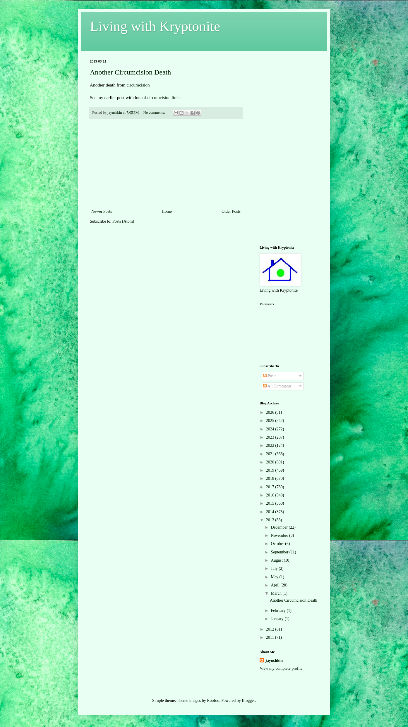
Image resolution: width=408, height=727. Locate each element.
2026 (270, 412)
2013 (270, 520)
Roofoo (213, 700)
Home (167, 211)
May (275, 577)
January (277, 619)
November (280, 535)
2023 (270, 437)
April (275, 585)
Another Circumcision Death (130, 72)
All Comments (277, 386)
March (276, 593)
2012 (270, 629)
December (280, 527)
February (279, 610)
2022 (270, 445)
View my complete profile (281, 668)
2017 (270, 487)
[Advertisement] (166, 163)
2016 (270, 495)
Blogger (248, 700)
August (277, 560)
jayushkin (274, 660)
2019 (270, 470)
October (278, 543)
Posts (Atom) (123, 221)
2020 (270, 462)
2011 (270, 637)
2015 (270, 503)
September (280, 552)
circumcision (137, 84)
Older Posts (231, 211)
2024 (270, 429)
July (275, 568)
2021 (270, 454)
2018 (270, 478)
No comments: (154, 112)
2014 (270, 512)
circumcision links (163, 97)
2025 (270, 420)
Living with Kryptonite (155, 26)
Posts (269, 376)
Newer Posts (101, 211)
